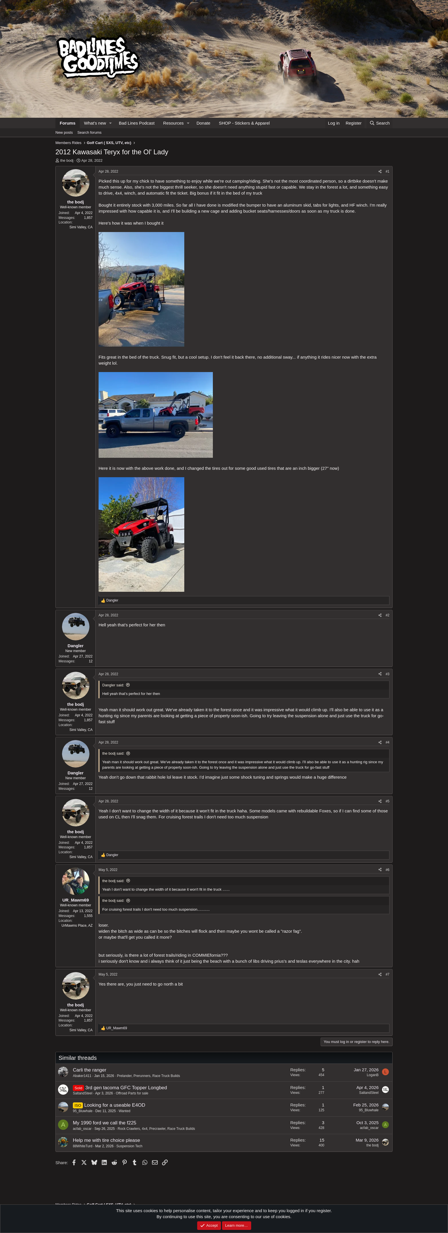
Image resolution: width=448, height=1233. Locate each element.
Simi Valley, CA (81, 227)
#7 (387, 974)
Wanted (124, 1111)
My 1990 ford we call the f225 (104, 1123)
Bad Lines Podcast (137, 123)
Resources (173, 123)
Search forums (89, 132)
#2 (387, 615)
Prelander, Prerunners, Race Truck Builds (148, 1076)
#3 (387, 674)
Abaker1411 (82, 1076)
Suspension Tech (129, 1146)
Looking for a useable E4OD (114, 1105)
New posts (64, 132)
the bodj (66, 160)
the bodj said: (113, 753)
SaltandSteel (82, 1093)
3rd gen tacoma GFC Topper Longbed (126, 1087)
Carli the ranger (89, 1070)
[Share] (380, 171)
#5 (387, 801)
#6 (387, 870)
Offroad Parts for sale (132, 1093)
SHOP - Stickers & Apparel (244, 123)
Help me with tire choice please (106, 1140)
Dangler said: (113, 685)
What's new (95, 123)
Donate (203, 123)
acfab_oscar (82, 1129)
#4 (387, 742)
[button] (111, 123)
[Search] (380, 123)
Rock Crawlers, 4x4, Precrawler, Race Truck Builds (156, 1129)
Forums (67, 123)
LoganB (373, 1075)
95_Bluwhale (83, 1111)
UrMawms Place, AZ (77, 926)
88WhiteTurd (82, 1146)
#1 (387, 171)
